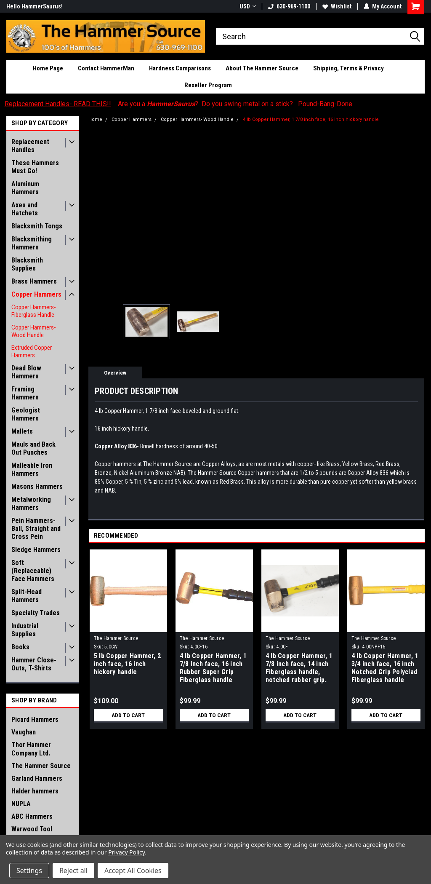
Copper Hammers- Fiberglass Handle (33, 311)
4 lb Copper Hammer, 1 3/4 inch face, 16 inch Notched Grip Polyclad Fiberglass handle (384, 668)
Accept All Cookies (133, 870)
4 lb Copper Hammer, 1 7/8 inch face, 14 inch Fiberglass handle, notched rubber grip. (299, 668)
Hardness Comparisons (180, 68)
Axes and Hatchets (24, 209)
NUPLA (21, 804)
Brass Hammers (34, 281)
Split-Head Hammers (26, 596)
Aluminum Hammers (25, 188)
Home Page (48, 68)
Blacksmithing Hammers (31, 243)
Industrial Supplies (24, 630)
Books (20, 647)
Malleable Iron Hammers (31, 469)
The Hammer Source (41, 766)
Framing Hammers (25, 393)
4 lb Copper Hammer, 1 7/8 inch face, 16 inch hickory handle (311, 119)
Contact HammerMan (106, 68)
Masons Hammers (37, 486)
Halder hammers (35, 791)
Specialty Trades (35, 613)
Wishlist (336, 6)
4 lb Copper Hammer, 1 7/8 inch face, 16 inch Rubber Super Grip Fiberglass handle (213, 668)
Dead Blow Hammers (26, 372)
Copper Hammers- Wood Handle (33, 331)
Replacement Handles (30, 146)
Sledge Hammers (36, 550)
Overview (115, 373)
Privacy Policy (126, 852)
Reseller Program (208, 85)
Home (95, 119)
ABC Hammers (32, 816)
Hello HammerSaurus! (34, 6)
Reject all (73, 870)
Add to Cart (128, 715)
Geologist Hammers (25, 414)
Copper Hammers (36, 294)
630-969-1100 (289, 6)
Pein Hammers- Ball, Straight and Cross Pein (36, 529)
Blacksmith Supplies (27, 264)
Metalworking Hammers (31, 504)
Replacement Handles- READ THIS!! (58, 104)
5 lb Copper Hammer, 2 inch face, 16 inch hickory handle (127, 664)
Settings (29, 870)
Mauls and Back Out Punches (33, 448)
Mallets (22, 431)
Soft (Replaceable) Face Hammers (32, 571)
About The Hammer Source (262, 68)
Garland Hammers (36, 778)
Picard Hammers (35, 719)
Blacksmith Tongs (36, 226)
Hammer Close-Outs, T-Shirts (33, 664)
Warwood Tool (31, 829)
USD (247, 6)
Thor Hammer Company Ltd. (31, 749)
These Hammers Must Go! (35, 167)
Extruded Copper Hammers (31, 351)
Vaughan (23, 732)
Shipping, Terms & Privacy (348, 68)
